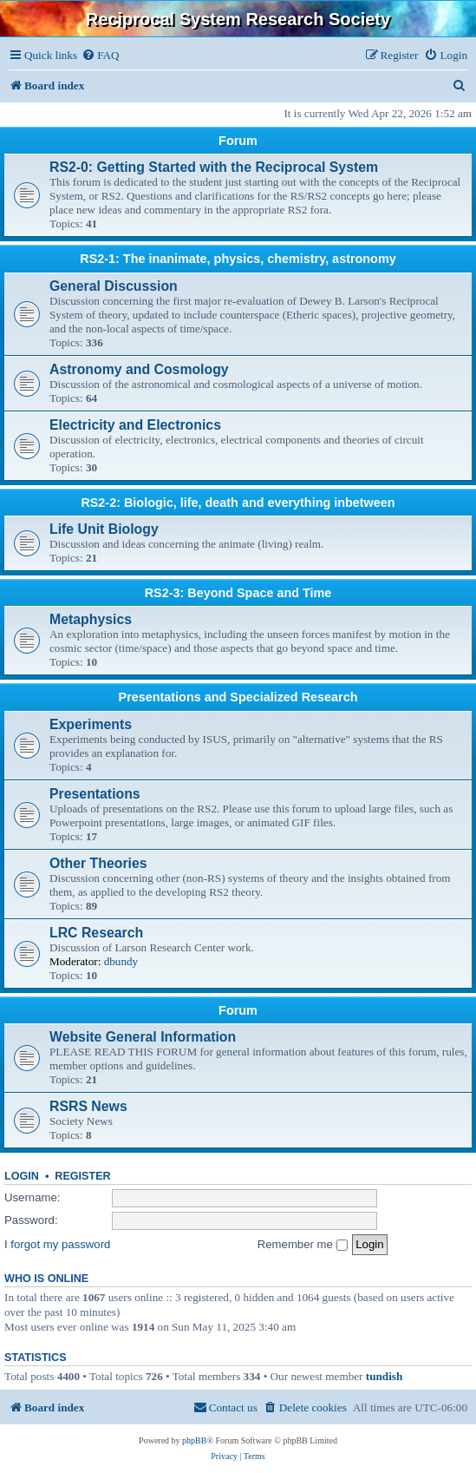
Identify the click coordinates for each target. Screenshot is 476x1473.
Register (82, 1176)
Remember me (303, 1244)
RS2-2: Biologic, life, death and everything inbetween (237, 503)
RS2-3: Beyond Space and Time (238, 593)
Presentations (94, 793)
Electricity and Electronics (135, 425)
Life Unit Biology (104, 529)
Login (21, 1176)
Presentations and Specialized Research (238, 697)
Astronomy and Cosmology (139, 369)
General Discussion (113, 286)
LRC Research (96, 932)
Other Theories (98, 863)
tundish (384, 1376)
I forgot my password (57, 1244)
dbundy (121, 961)
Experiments (90, 724)
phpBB (194, 1440)
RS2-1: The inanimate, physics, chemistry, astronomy (237, 259)
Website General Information (142, 1036)
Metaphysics (90, 619)
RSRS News (88, 1106)
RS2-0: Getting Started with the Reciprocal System (213, 167)
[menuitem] (100, 55)
